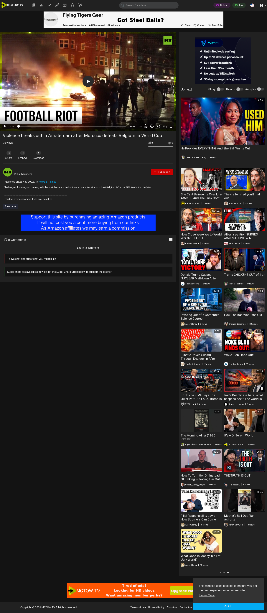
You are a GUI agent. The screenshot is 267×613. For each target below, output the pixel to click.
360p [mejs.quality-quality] (165, 126)
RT (15, 170)
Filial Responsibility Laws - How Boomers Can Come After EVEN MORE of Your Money (199, 521)
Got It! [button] (228, 606)
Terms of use (138, 607)
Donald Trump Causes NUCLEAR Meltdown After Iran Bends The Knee (199, 278)
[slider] (72, 126)
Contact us (186, 607)
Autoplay (250, 89)
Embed (24, 155)
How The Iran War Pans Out (243, 315)
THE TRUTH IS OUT (237, 475)
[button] (252, 5)
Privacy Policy (156, 607)
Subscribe (162, 171)
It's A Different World (238, 435)
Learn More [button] (207, 595)
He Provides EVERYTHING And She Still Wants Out (215, 148)
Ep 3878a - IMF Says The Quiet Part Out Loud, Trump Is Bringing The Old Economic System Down (201, 400)
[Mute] (158, 126)
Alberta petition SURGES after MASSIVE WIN (241, 236)
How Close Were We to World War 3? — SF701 (201, 236)
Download (42, 155)
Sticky (211, 89)
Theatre (230, 89)
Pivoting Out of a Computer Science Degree (200, 316)
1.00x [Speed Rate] (139, 126)
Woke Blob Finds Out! (239, 355)
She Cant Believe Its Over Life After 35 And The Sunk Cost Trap (201, 198)
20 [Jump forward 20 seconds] (152, 126)
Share (9, 155)
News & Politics (47, 181)
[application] (88, 81)
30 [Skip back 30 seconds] (146, 126)
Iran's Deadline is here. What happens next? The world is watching (243, 398)
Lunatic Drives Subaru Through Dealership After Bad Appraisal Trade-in (198, 358)
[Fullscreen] (171, 126)
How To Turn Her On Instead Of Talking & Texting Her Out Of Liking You (200, 479)
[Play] (5, 126)
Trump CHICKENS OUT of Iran (244, 274)
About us (172, 607)
